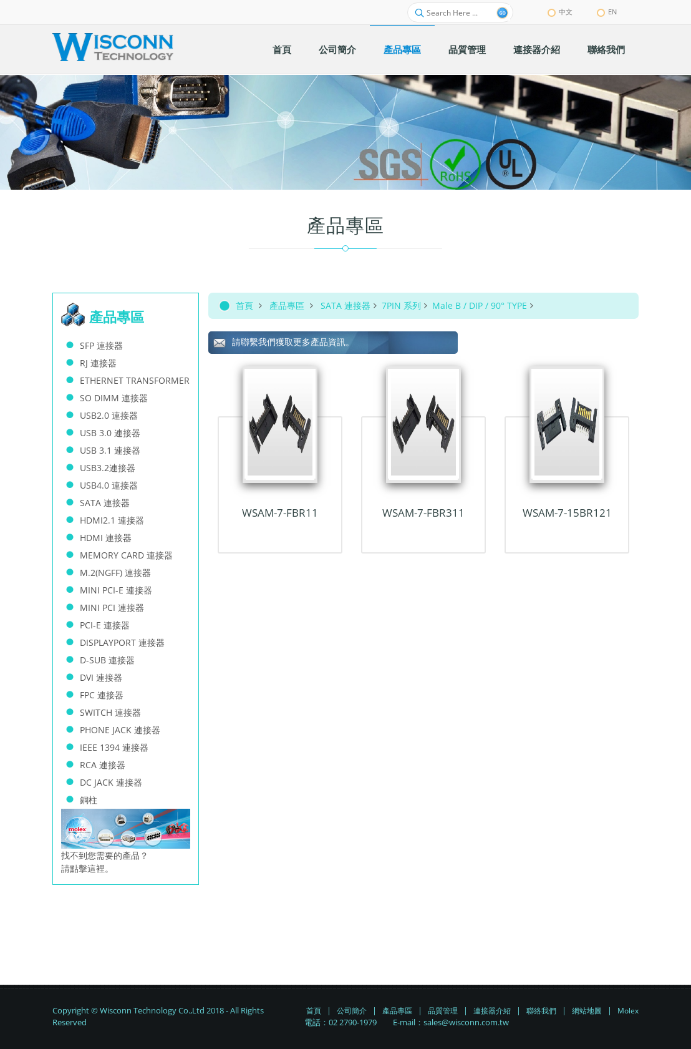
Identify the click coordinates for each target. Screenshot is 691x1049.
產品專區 (286, 305)
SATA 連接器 (345, 305)
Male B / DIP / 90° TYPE (479, 305)
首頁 (244, 305)
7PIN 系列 (401, 305)
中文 (560, 11)
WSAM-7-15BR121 (567, 512)
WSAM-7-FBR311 (423, 512)
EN (607, 11)
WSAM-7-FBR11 (280, 512)
